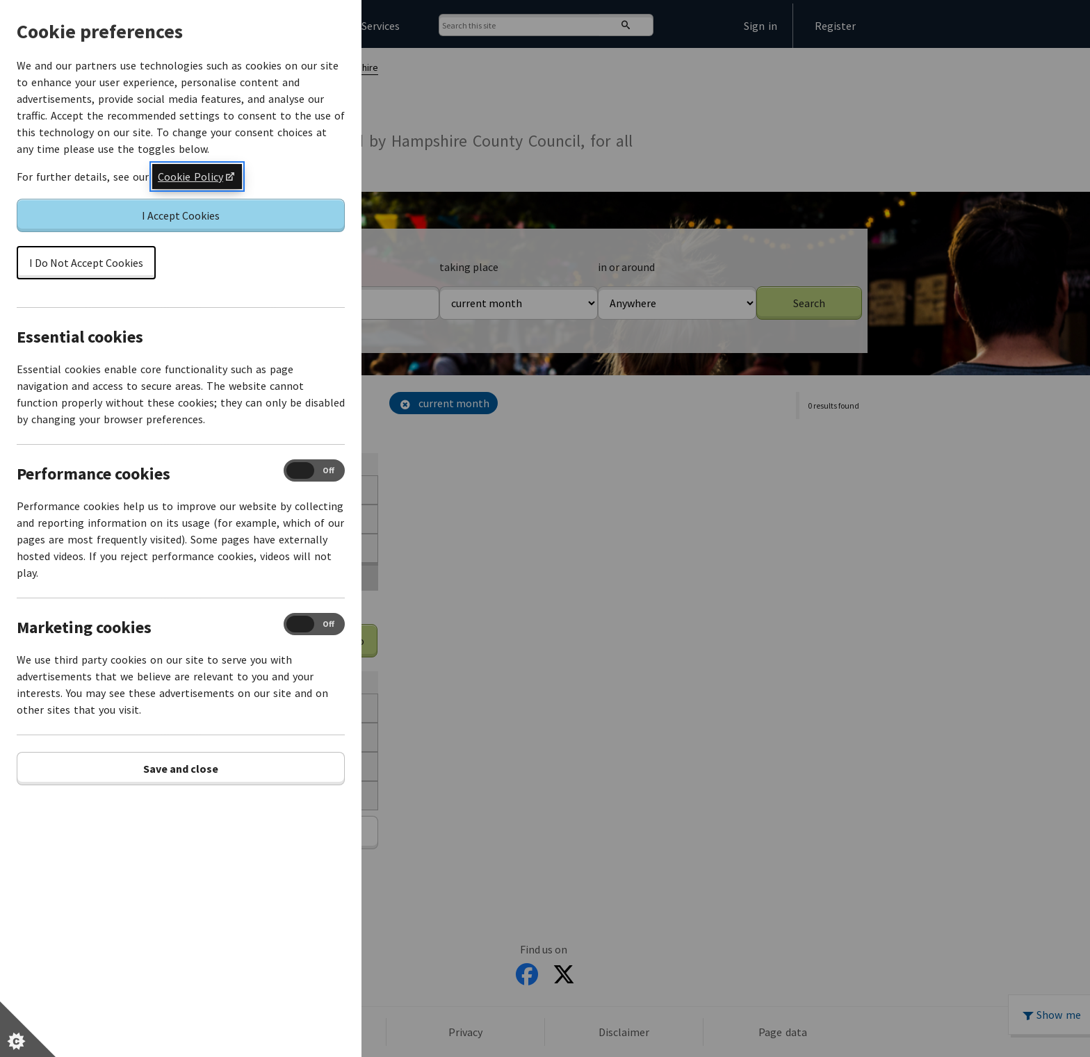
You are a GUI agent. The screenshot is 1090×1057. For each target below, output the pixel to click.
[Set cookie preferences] (28, 1029)
